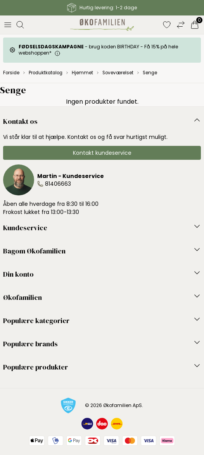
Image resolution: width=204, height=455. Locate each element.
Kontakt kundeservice (102, 153)
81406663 (58, 184)
